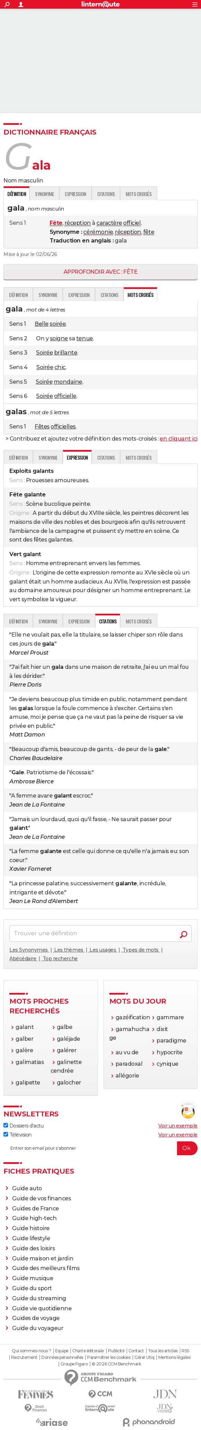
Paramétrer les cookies (108, 1357)
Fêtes (42, 426)
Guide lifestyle (31, 1238)
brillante (65, 352)
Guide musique (32, 1278)
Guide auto (27, 1188)
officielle (65, 396)
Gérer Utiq (144, 1357)
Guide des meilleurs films (46, 1268)
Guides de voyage (36, 1318)
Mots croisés (138, 193)
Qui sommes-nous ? (31, 1350)
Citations (106, 193)
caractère (109, 223)
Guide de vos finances (41, 1198)
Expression (75, 193)
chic (60, 367)
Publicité (116, 1350)
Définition (18, 294)
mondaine (68, 381)
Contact (136, 1350)
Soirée (44, 352)
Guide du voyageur (38, 1328)
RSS (185, 1350)
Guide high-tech (34, 1218)
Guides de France (35, 1208)
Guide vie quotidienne (42, 1308)
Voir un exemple (178, 1126)
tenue (84, 338)
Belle (42, 324)
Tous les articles (163, 1350)
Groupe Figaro (74, 1364)
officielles (63, 426)
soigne (59, 338)
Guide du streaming (39, 1298)
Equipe (61, 1350)
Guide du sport (32, 1288)
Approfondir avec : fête (101, 272)
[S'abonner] (100, 1148)
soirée (58, 324)
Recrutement (24, 1357)
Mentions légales (174, 1357)
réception (78, 223)
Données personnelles (62, 1357)
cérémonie (98, 232)
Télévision (17, 1135)
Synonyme (44, 193)
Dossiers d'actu (23, 1126)
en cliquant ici (179, 438)
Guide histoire (31, 1228)
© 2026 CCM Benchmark (116, 1364)
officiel (132, 223)
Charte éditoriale (88, 1350)
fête (148, 232)
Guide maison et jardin (42, 1258)
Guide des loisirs (33, 1248)
